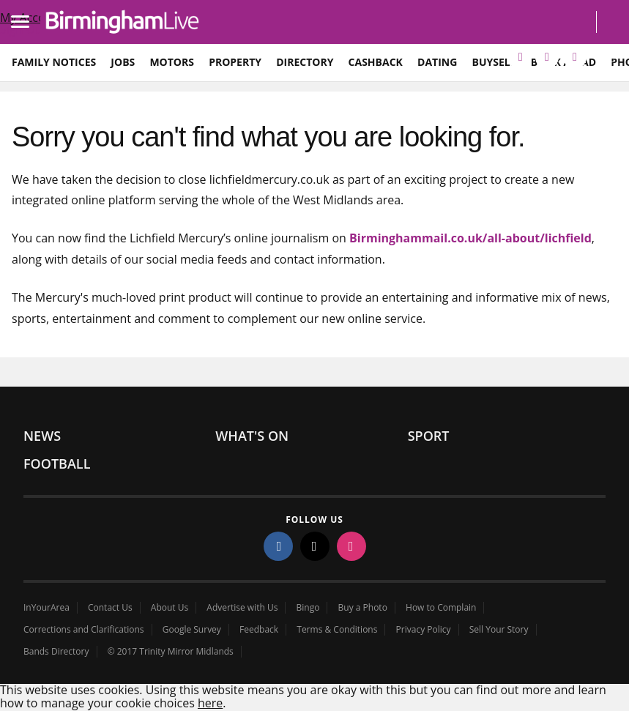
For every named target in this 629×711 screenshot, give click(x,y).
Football (56, 463)
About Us (169, 608)
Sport (429, 435)
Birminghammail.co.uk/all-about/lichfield (470, 238)
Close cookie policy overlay (298, 701)
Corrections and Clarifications (83, 630)
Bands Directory (56, 652)
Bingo (308, 608)
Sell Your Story (499, 630)
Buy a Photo (362, 608)
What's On (252, 435)
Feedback (258, 630)
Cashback (376, 62)
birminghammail (122, 22)
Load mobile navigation (25, 11)
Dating (437, 62)
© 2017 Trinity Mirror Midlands (171, 652)
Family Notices (54, 62)
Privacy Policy (423, 630)
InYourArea (46, 608)
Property (235, 62)
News (42, 435)
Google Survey (192, 630)
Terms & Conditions (337, 630)
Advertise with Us (242, 608)
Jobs (123, 62)
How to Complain (441, 608)
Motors (171, 62)
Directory (304, 62)
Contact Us (110, 608)
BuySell (494, 62)
